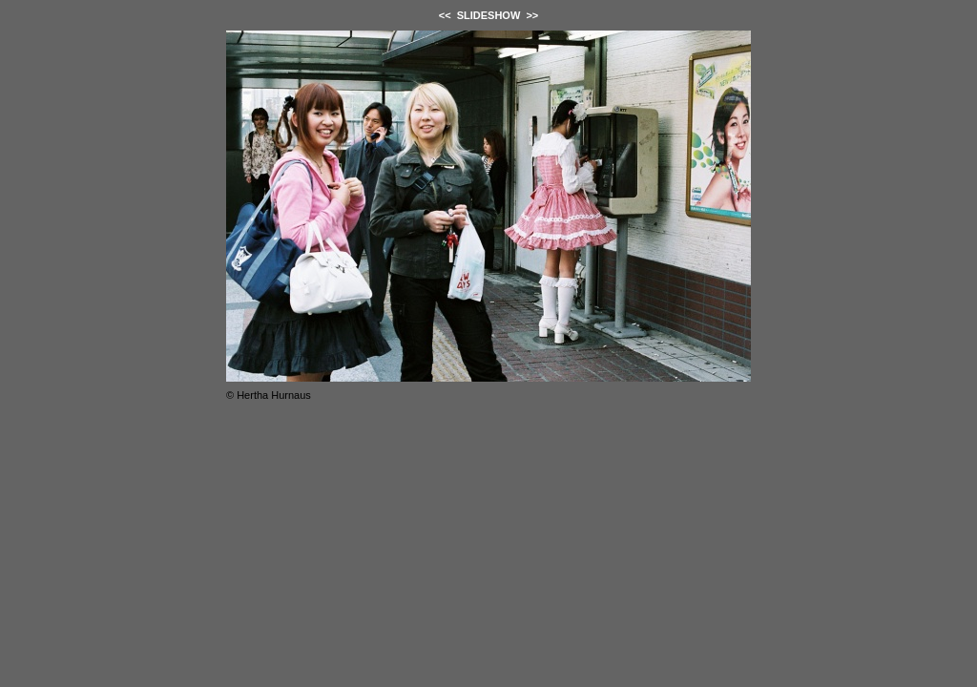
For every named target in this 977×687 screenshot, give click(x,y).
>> (532, 15)
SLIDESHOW (489, 15)
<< (445, 15)
